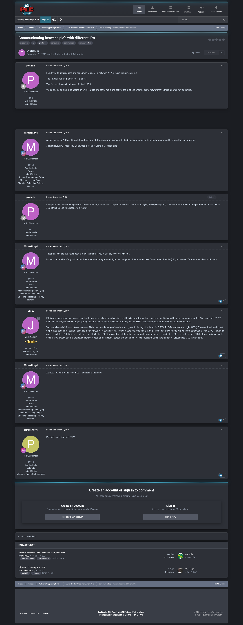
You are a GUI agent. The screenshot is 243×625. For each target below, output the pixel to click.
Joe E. (31, 311)
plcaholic (34, 51)
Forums (139, 12)
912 (31, 462)
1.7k (28, 348)
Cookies (45, 613)
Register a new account (72, 517)
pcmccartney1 (31, 430)
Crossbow (189, 569)
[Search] (192, 19)
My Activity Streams (170, 12)
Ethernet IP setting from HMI (31, 567)
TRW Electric (137, 615)
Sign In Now (170, 517)
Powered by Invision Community (208, 615)
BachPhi (189, 554)
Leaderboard (216, 12)
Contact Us (34, 613)
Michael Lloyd (31, 133)
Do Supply (103, 615)
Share (196, 53)
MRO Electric (125, 615)
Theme (23, 613)
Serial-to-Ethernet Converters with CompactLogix (41, 552)
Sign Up (45, 19)
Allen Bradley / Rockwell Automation (66, 54)
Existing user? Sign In (28, 19)
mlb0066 (25, 556)
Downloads (152, 12)
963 (31, 165)
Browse (187, 12)
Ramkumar (26, 570)
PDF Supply (114, 615)
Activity (201, 12)
